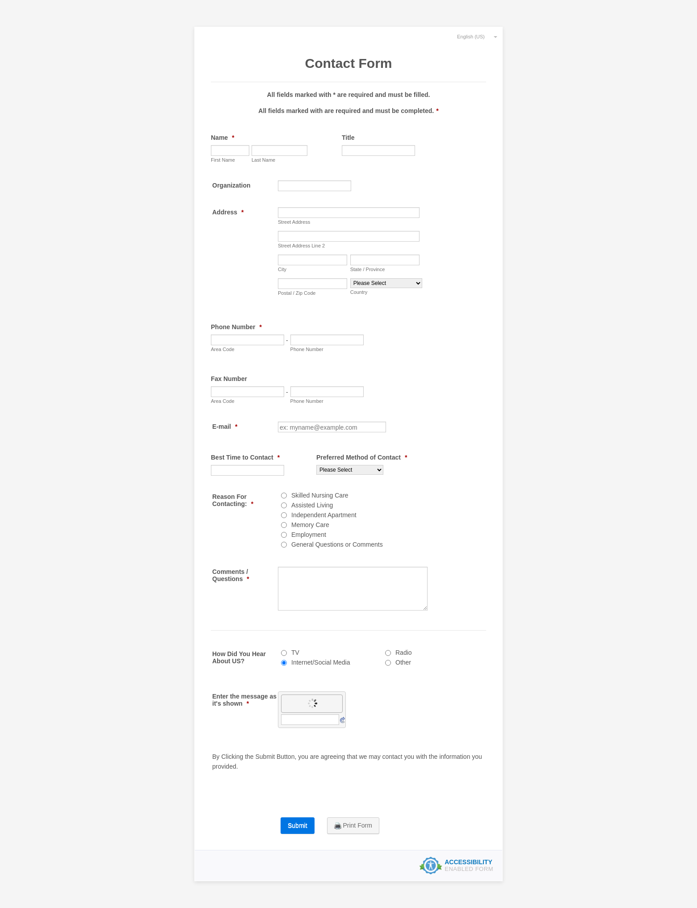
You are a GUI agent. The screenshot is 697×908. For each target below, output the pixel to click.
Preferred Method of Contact (361, 457)
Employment (308, 534)
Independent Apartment (324, 515)
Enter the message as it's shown (244, 700)
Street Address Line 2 (301, 245)
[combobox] (473, 36)
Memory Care (310, 524)
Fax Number (229, 378)
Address (228, 212)
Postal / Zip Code (296, 293)
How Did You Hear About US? (239, 657)
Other (403, 662)
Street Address (294, 222)
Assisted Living (312, 505)
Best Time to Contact (245, 457)
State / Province (367, 269)
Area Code (223, 349)
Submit (297, 825)
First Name (223, 160)
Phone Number (236, 327)
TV (295, 652)
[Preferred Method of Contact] (349, 470)
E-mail (224, 426)
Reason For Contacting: (232, 500)
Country (359, 292)
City (282, 269)
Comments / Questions (230, 575)
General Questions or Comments (337, 544)
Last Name (263, 160)
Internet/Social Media (320, 662)
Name (222, 137)
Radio (403, 652)
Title (348, 137)
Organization (231, 185)
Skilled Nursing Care (319, 495)
